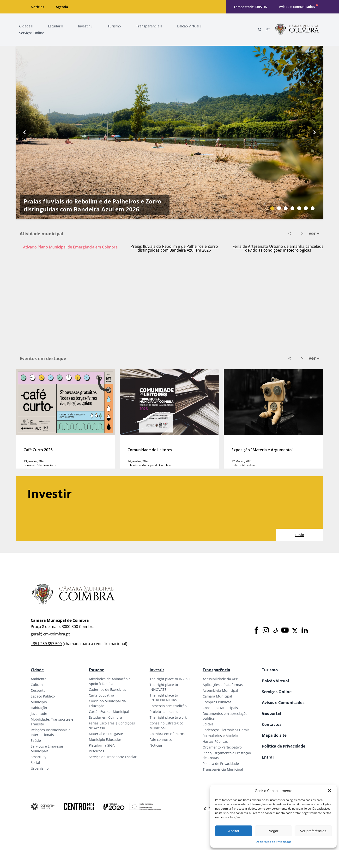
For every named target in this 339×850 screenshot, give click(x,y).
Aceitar (233, 831)
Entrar (268, 757)
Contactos (271, 724)
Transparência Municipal (223, 769)
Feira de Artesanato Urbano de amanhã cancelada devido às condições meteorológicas (278, 248)
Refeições (96, 751)
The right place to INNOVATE (164, 687)
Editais (208, 724)
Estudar (96, 669)
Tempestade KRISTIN (250, 7)
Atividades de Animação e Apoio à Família (109, 681)
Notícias (37, 7)
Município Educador (105, 739)
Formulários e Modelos (221, 735)
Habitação (39, 707)
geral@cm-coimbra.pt (50, 634)
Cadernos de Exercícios (107, 689)
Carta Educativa (101, 695)
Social (35, 762)
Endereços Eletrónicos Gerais (226, 730)
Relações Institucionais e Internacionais (50, 732)
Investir (157, 669)
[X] (294, 630)
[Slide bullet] (272, 208)
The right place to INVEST (170, 679)
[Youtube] (285, 630)
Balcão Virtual (275, 681)
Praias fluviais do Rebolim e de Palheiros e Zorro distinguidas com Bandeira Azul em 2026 (92, 205)
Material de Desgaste (106, 733)
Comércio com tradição (168, 706)
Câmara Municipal (217, 696)
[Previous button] (24, 132)
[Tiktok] (275, 630)
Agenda (62, 7)
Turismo (270, 669)
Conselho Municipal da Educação (107, 703)
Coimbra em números (167, 733)
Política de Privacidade (221, 763)
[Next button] (314, 132)
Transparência (216, 669)
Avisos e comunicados (297, 6)
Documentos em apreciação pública (225, 716)
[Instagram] (266, 630)
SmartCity (38, 757)
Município (39, 702)
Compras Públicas (217, 702)
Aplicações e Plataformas (223, 684)
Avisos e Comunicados (283, 702)
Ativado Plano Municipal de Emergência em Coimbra (70, 247)
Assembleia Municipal (220, 690)
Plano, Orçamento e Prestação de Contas (227, 755)
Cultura (37, 684)
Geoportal (271, 713)
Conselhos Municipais (220, 707)
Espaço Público (43, 696)
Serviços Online (276, 691)
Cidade (37, 669)
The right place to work (168, 717)
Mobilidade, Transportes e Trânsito (52, 721)
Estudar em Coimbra (105, 717)
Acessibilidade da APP (220, 679)
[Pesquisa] (260, 29)
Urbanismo (39, 768)
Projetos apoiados (164, 711)
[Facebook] (256, 630)
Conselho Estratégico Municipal (166, 725)
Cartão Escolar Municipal (109, 711)
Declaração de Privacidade (273, 842)
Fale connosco (161, 739)
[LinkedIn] (304, 630)
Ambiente (38, 679)
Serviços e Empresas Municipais (47, 748)
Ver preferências (313, 831)
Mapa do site (274, 735)
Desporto (38, 690)
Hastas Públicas (215, 741)
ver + (314, 233)
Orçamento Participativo (222, 747)
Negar (273, 831)
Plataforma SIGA (102, 745)
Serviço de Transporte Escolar (113, 757)
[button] (329, 790)
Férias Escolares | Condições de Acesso (112, 725)
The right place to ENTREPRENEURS (164, 697)
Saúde (36, 740)
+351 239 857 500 (46, 643)
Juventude (39, 713)
